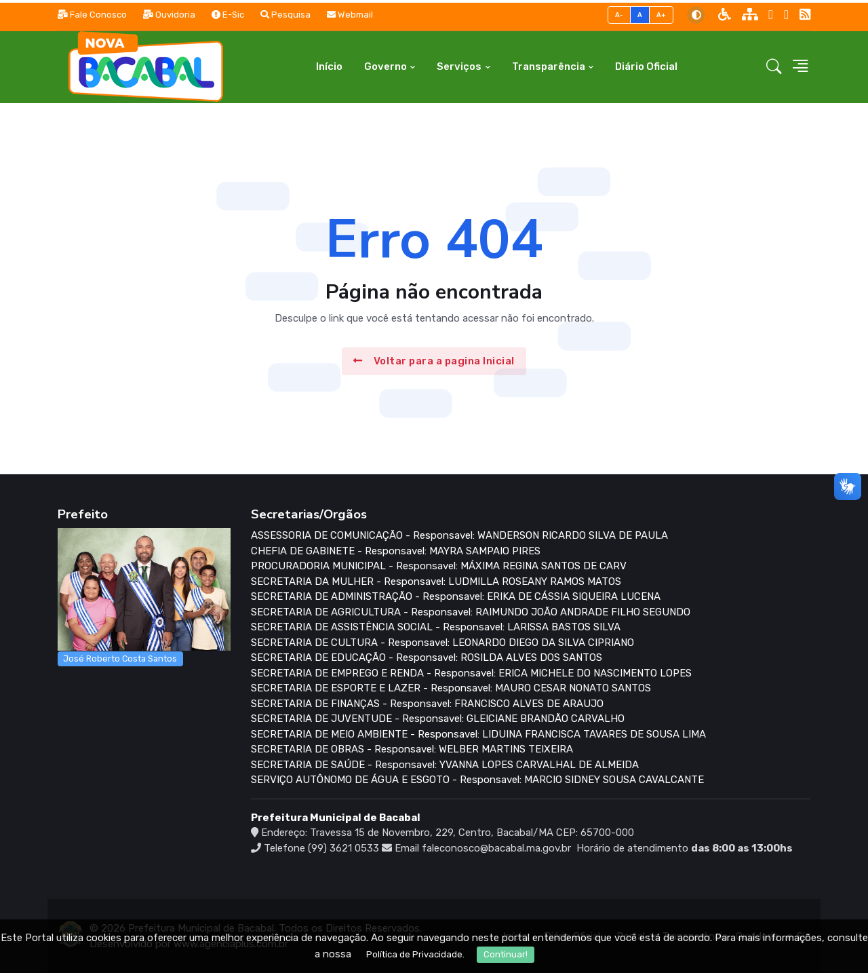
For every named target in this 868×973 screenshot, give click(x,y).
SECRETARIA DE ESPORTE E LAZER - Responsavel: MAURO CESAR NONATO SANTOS (451, 688)
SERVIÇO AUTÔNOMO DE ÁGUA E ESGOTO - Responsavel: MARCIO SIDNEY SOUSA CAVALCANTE (477, 780)
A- (619, 14)
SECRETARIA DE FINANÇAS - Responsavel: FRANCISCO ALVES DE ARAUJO (427, 704)
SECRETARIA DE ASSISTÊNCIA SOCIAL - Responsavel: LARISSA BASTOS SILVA (435, 627)
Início (329, 66)
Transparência (548, 66)
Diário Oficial (646, 66)
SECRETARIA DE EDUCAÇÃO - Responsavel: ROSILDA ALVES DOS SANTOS (426, 657)
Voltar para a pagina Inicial (434, 361)
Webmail (350, 14)
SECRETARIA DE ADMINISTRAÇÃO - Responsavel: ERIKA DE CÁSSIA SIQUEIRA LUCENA (455, 596)
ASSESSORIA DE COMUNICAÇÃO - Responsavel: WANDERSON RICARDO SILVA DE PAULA (459, 535)
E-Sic (228, 14)
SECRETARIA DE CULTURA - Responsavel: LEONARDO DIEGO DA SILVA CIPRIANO (442, 642)
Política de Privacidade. (415, 954)
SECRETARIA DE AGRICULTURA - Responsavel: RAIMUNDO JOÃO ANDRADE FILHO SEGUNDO (470, 612)
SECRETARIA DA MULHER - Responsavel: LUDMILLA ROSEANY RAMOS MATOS (436, 581)
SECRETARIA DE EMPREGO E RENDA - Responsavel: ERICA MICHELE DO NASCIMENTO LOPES (471, 673)
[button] (774, 67)
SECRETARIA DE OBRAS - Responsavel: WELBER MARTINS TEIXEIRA (412, 749)
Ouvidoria (169, 14)
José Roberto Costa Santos (120, 658)
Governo (385, 66)
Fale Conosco (92, 14)
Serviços (459, 66)
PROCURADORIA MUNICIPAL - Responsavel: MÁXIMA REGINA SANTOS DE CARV (439, 566)
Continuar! (506, 954)
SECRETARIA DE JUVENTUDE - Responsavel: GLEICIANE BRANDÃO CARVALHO (438, 718)
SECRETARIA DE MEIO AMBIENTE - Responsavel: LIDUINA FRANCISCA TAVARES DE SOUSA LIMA (478, 734)
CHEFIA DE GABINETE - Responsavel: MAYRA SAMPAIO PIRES (395, 551)
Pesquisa (285, 14)
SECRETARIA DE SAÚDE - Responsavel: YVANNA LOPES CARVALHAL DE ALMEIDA (445, 765)
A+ (661, 14)
